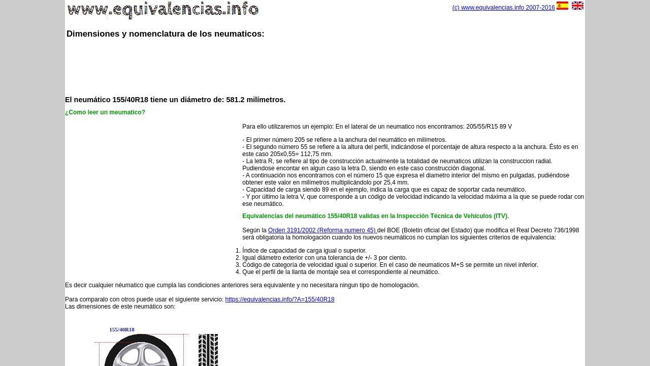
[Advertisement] (325, 66)
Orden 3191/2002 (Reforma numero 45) (322, 230)
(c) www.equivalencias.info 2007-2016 (503, 7)
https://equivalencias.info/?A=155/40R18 (280, 299)
